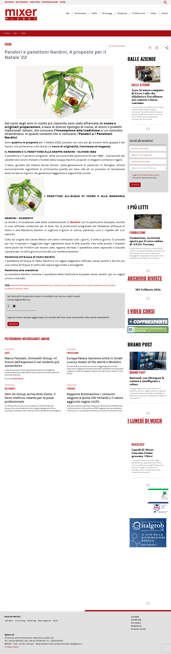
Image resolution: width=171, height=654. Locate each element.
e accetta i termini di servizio (144, 176)
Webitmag (31, 621)
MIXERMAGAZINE (50, 2)
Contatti (135, 617)
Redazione (136, 626)
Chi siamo (136, 623)
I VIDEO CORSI (141, 311)
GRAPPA (14, 285)
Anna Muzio (17, 378)
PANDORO (38, 285)
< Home (6, 33)
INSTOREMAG (22, 2)
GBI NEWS (9, 2)
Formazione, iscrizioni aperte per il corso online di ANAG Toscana (146, 241)
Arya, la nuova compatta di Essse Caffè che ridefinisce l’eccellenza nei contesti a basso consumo (148, 96)
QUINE (63, 2)
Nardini (75, 222)
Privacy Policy (11, 647)
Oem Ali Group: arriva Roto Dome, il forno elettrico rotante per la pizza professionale (30, 397)
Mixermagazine (44, 621)
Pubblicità (136, 619)
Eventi (165, 13)
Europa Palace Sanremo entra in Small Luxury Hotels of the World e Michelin (95, 360)
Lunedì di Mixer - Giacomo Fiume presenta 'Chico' (143, 453)
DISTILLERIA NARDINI (91, 285)
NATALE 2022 (22, 288)
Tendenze (122, 13)
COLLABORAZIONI (71, 285)
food (23, 33)
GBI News (9, 621)
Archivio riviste (138, 629)
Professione (138, 13)
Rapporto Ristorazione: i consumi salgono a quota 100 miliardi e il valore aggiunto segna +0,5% (95, 397)
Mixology (107, 13)
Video (153, 13)
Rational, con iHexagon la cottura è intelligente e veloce (147, 381)
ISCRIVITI (13, 324)
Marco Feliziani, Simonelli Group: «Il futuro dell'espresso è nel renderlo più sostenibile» (32, 362)
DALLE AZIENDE (142, 58)
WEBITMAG (35, 2)
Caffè (94, 13)
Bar (68, 13)
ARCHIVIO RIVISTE (145, 278)
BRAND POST (140, 344)
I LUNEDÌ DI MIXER (145, 420)
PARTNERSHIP (26, 285)
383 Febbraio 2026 (148, 289)
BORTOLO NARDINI (53, 285)
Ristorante (80, 13)
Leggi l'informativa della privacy (145, 175)
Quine (55, 621)
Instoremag (20, 621)
